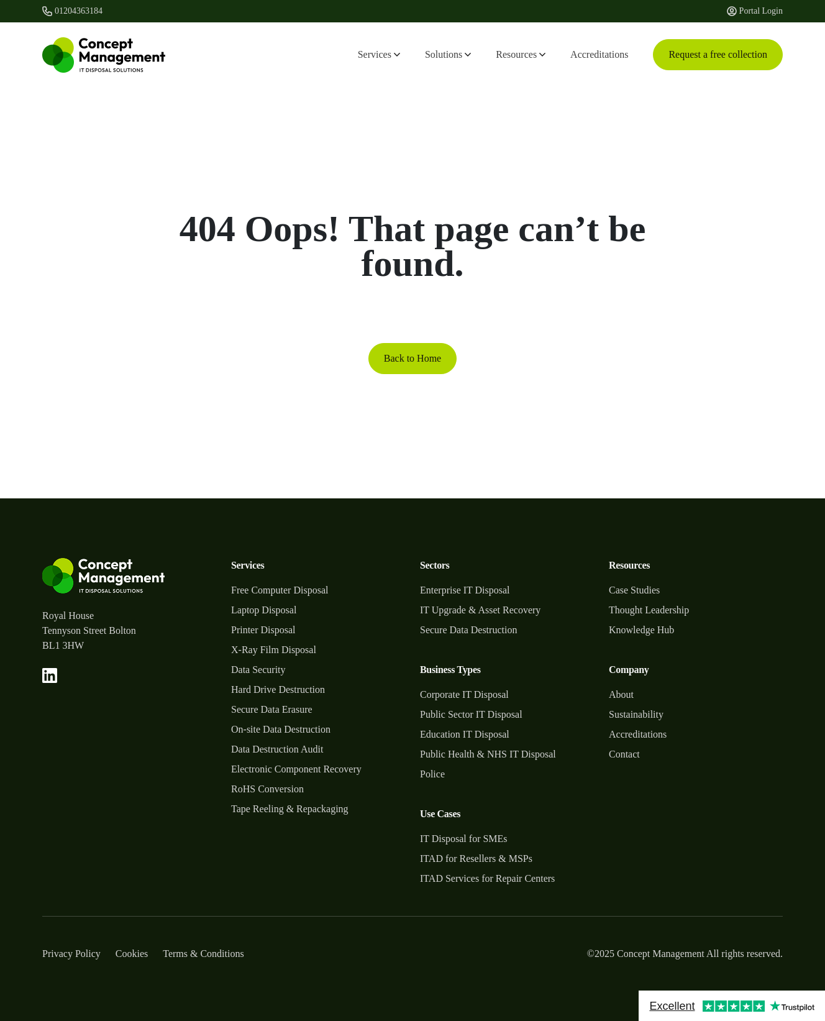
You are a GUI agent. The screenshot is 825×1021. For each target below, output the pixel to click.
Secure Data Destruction (468, 630)
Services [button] (379, 54)
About (621, 694)
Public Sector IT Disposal (471, 714)
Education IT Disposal (464, 734)
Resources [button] (520, 54)
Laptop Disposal (263, 610)
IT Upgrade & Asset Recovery (480, 610)
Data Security (258, 669)
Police (432, 774)
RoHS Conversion (267, 789)
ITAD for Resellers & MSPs (476, 858)
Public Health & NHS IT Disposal (488, 754)
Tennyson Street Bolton (89, 630)
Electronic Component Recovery (296, 769)
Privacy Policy (71, 953)
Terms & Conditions (203, 953)
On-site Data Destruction (280, 729)
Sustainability (636, 714)
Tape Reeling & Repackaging (290, 809)
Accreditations (599, 54)
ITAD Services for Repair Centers (487, 878)
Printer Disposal (263, 630)
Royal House (68, 615)
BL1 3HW (63, 645)
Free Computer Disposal (279, 590)
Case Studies (634, 590)
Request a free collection (717, 54)
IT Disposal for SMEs (464, 838)
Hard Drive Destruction (278, 689)
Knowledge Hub (641, 630)
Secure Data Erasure (271, 709)
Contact (624, 754)
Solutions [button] (448, 54)
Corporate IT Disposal (464, 694)
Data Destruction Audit (277, 749)
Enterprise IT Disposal (465, 590)
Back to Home (412, 358)
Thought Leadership (649, 610)
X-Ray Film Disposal (273, 649)
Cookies (132, 953)
